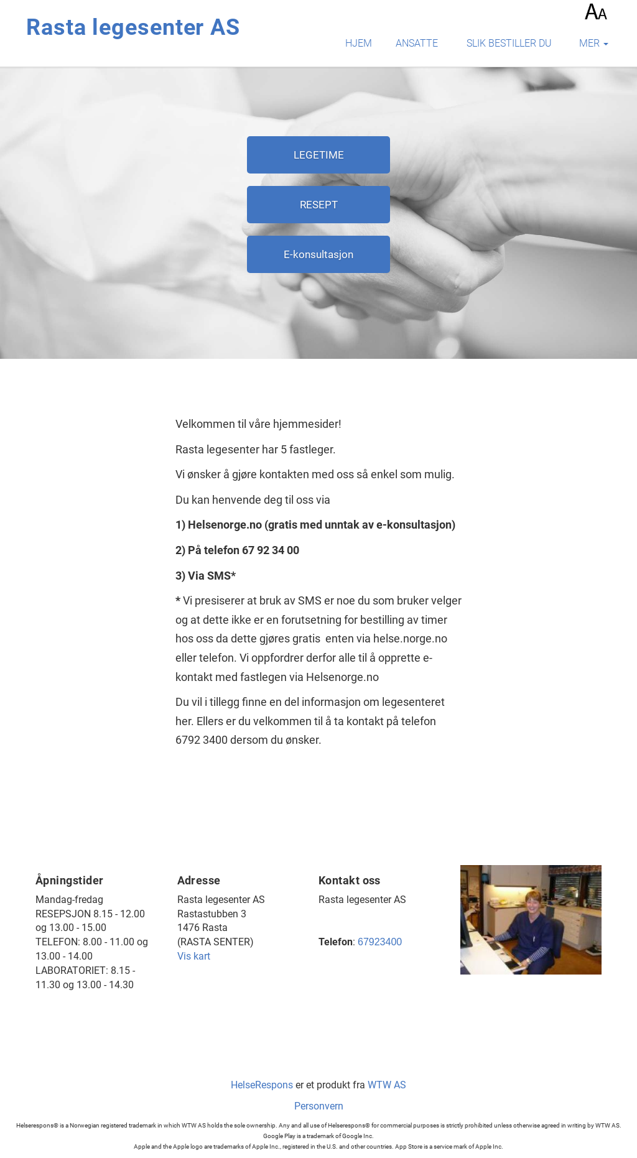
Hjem (358, 43)
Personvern (318, 1106)
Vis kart (193, 956)
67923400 (380, 942)
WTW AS (387, 1085)
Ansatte (417, 43)
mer (593, 43)
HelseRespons (262, 1085)
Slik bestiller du (509, 43)
